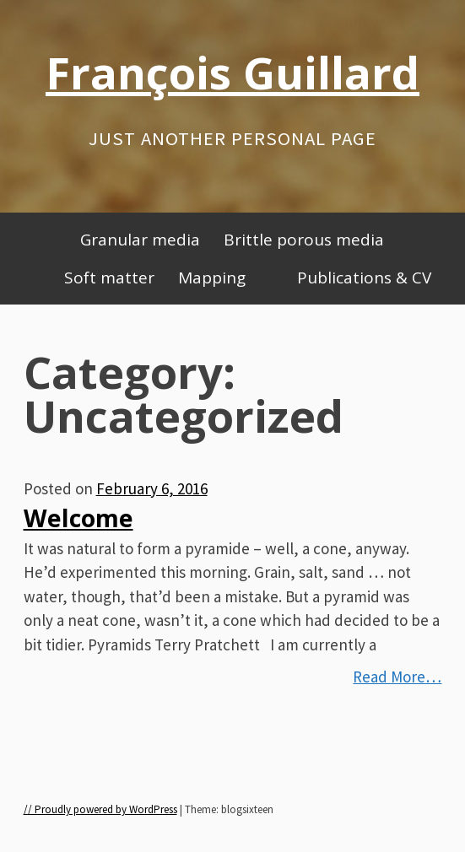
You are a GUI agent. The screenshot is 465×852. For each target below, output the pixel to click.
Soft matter (109, 277)
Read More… (397, 676)
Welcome (78, 518)
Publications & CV (364, 277)
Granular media (140, 240)
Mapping (212, 277)
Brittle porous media (304, 240)
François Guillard (232, 72)
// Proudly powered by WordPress (100, 809)
